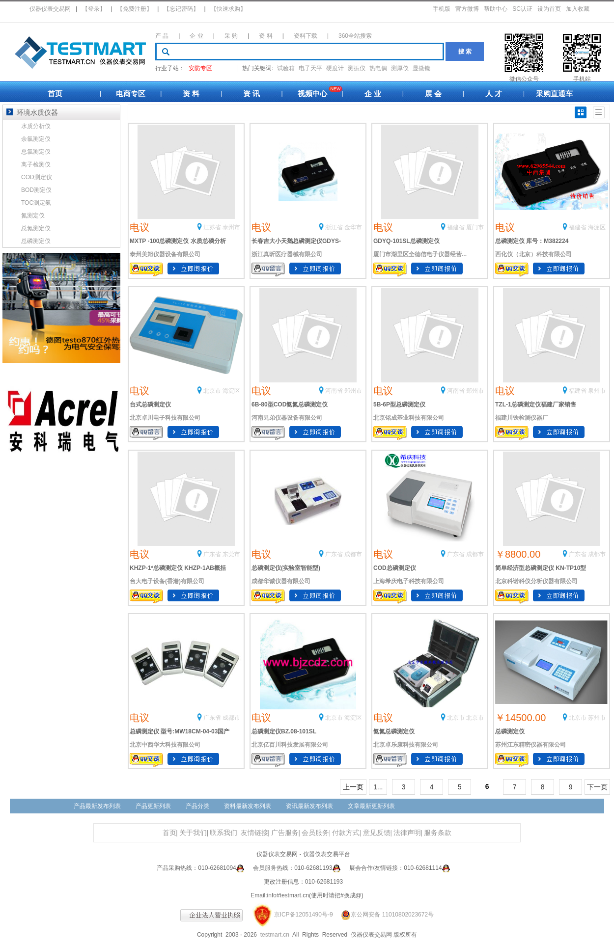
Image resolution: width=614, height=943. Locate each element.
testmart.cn (274, 934)
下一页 (597, 787)
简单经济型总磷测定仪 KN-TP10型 (540, 568)
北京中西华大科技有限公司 (165, 744)
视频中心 (312, 93)
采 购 (231, 35)
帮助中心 (495, 8)
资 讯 (251, 93)
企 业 (196, 35)
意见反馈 (377, 832)
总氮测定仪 (36, 228)
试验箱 (286, 68)
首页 (55, 93)
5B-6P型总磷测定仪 (399, 404)
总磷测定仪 (510, 731)
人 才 (493, 93)
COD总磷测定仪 (394, 568)
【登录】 (94, 8)
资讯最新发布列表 (309, 806)
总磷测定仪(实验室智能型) (285, 568)
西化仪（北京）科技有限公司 (533, 254)
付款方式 (346, 832)
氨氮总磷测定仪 (394, 731)
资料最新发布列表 (247, 806)
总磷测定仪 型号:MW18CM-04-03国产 (179, 731)
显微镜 (421, 68)
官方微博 (467, 8)
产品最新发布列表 (97, 806)
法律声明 (407, 832)
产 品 (161, 35)
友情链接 (254, 832)
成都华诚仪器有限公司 (280, 581)
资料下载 (305, 35)
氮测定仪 (33, 215)
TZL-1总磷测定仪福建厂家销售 (535, 404)
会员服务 (315, 832)
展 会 (433, 93)
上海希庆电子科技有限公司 (408, 581)
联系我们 (223, 832)
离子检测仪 (36, 164)
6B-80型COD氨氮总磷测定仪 (289, 404)
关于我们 (193, 832)
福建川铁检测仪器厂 (521, 417)
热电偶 (378, 68)
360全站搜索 (355, 35)
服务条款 (437, 832)
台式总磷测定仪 (150, 404)
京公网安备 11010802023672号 (384, 914)
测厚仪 (400, 68)
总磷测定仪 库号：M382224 (531, 241)
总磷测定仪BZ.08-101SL (283, 731)
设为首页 (549, 8)
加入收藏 (577, 8)
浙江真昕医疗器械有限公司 (286, 254)
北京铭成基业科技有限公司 (408, 417)
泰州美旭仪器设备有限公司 (165, 254)
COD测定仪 (36, 177)
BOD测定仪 (36, 190)
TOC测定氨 (36, 202)
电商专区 (130, 93)
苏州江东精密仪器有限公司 (530, 744)
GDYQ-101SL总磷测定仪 (406, 241)
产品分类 (197, 806)
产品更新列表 (153, 806)
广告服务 (285, 832)
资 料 (265, 35)
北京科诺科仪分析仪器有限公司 (536, 581)
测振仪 (356, 68)
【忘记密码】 (181, 8)
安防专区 (200, 68)
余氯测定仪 (36, 138)
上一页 (353, 787)
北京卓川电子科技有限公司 (165, 417)
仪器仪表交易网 (50, 8)
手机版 (441, 8)
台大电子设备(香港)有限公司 (167, 581)
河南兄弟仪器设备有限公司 (286, 417)
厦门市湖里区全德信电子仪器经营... (420, 254)
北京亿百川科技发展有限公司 (289, 744)
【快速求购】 (228, 8)
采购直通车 (554, 93)
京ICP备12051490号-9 (303, 914)
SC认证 (522, 8)
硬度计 (335, 68)
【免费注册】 (134, 8)
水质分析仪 (36, 126)
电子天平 (310, 68)
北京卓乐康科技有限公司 (405, 744)
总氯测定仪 (36, 151)
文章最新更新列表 (371, 806)
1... (378, 787)
